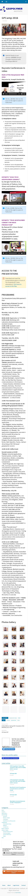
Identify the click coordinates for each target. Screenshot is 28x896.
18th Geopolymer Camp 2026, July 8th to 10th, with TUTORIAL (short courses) (18, 767)
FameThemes (18, 892)
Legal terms (16, 885)
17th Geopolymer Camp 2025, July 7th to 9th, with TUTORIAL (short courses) (17, 781)
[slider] (13, 203)
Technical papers (6, 833)
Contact (23, 885)
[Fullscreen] (24, 94)
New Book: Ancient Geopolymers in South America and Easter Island (18, 789)
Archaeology (4, 814)
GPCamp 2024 (13, 794)
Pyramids (5, 816)
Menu (5, 1)
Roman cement (6, 817)
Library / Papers (5, 830)
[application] (14, 88)
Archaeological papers (8, 831)
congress (8, 720)
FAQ (2, 837)
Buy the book (9, 749)
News (3, 810)
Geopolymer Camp (13, 717)
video (18, 720)
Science (3, 811)
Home (3, 885)
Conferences (4, 822)
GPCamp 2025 (13, 773)
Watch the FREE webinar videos (14, 871)
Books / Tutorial (5, 828)
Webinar (5, 825)
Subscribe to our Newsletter (11, 758)
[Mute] (22, 94)
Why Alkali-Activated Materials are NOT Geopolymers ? (17, 801)
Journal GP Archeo (7, 834)
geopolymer (13, 720)
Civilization (5, 819)
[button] (14, 89)
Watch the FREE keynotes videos (14, 853)
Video (19, 717)
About (9, 885)
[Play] (3, 94)
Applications (4, 813)
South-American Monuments (9, 820)
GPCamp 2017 (5, 732)
